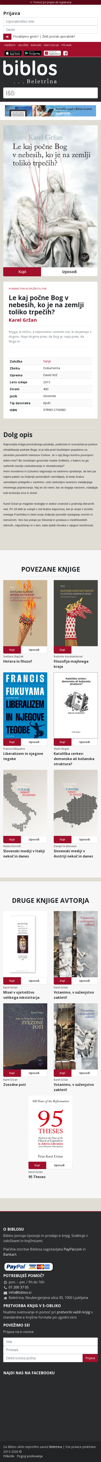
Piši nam (66, 45)
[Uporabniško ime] (50, 21)
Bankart (9, 1254)
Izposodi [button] (69, 271)
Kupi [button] (22, 271)
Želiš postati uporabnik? (58, 36)
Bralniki (36, 45)
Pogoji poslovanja (30, 1456)
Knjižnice (10, 45)
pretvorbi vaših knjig (73, 1312)
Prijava (90, 1358)
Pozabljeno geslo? (26, 36)
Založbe (23, 45)
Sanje (47, 361)
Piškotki (8, 1456)
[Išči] (50, 92)
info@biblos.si (20, 1292)
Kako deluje (51, 45)
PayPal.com (73, 1249)
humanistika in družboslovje (28, 288)
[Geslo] (50, 29)
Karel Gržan (23, 320)
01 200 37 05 (19, 1287)
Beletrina (55, 1447)
